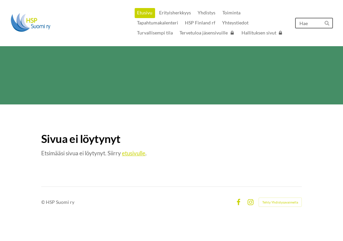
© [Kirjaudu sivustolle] (43, 202)
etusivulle (133, 153)
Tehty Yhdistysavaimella (280, 202)
